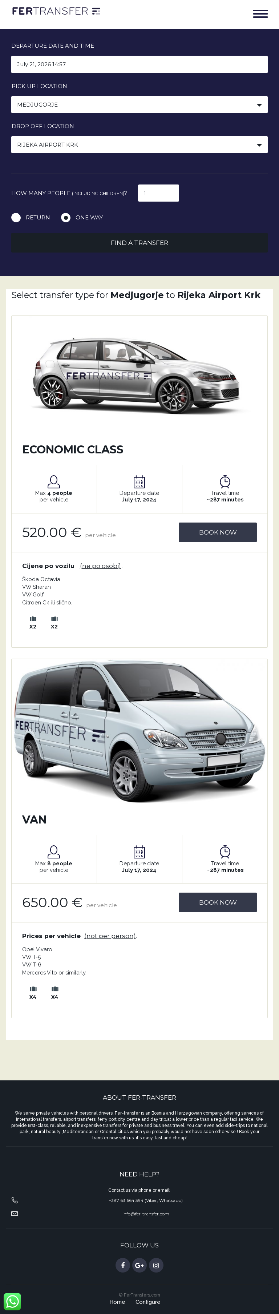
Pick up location (39, 86)
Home (117, 1302)
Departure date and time (52, 45)
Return (38, 217)
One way (89, 217)
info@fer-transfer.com (145, 1213)
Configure (148, 1302)
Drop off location (43, 126)
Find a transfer (139, 242)
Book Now (218, 532)
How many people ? (69, 193)
